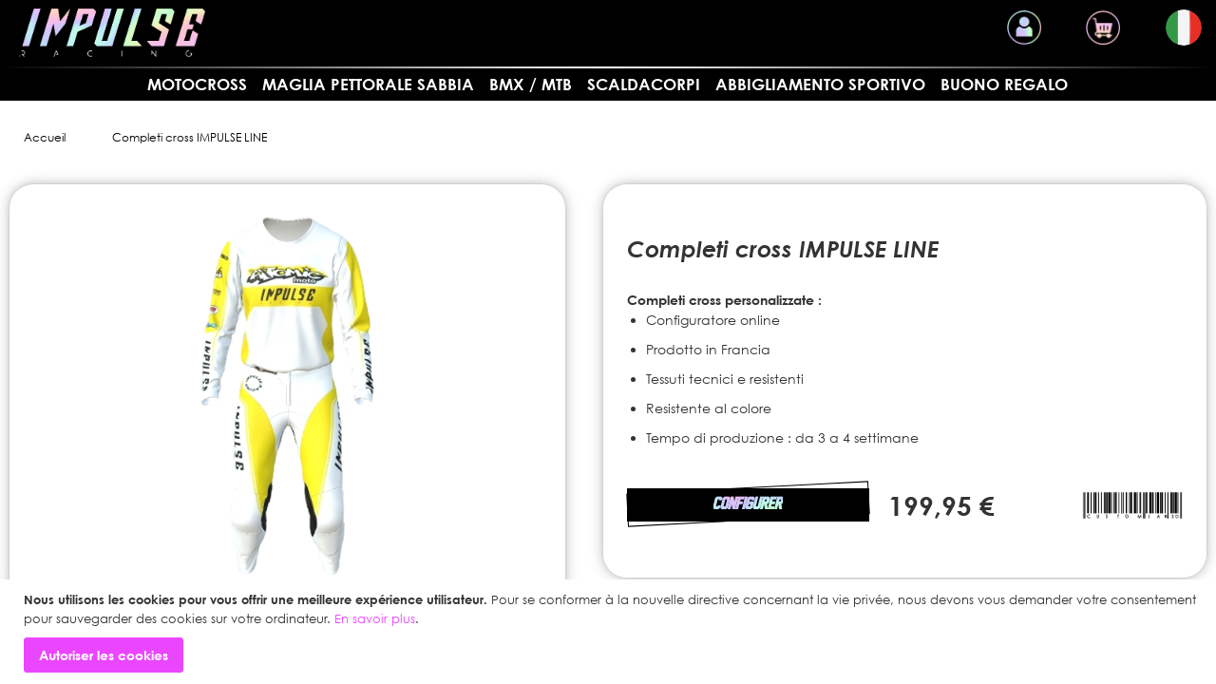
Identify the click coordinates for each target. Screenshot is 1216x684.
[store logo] (112, 33)
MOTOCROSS (197, 84)
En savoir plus (374, 618)
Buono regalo (1004, 84)
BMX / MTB (530, 84)
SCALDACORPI (643, 84)
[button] (1184, 28)
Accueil (45, 137)
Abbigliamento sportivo (820, 84)
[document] (610, 632)
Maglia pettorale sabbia (368, 84)
